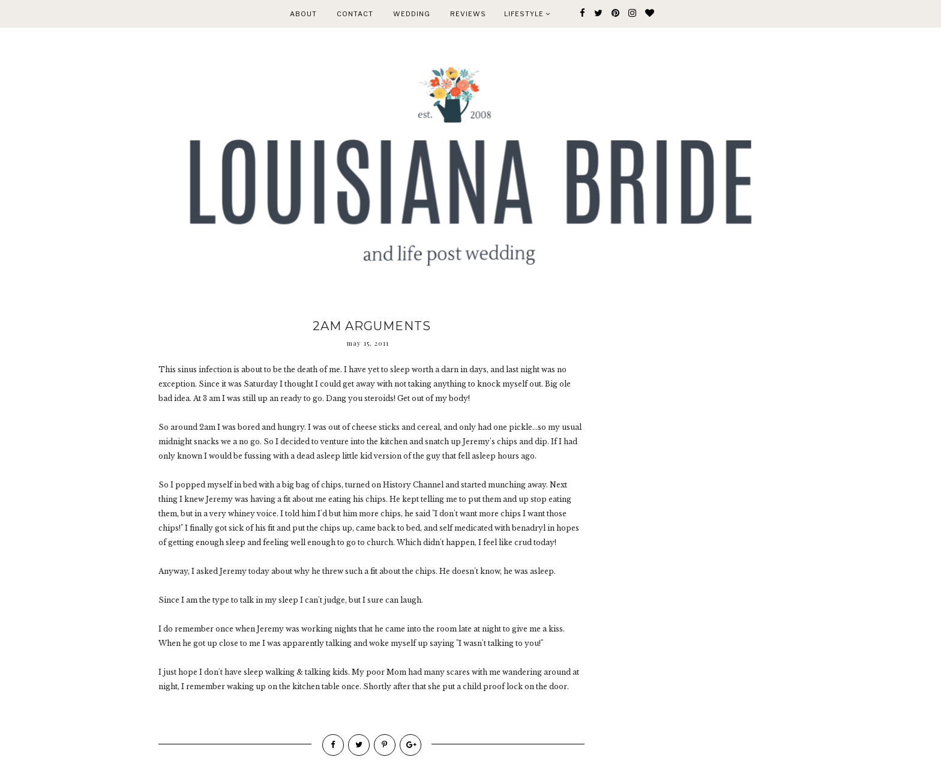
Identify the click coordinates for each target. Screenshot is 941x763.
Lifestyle (527, 14)
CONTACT (355, 14)
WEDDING (411, 14)
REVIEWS (468, 14)
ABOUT (303, 14)
